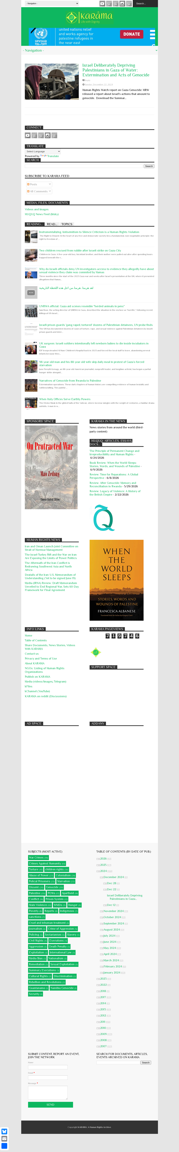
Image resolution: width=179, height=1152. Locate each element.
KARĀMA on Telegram (129, 3)
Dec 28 (112, 883)
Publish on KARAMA (37, 676)
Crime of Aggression (61, 928)
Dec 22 (112, 889)
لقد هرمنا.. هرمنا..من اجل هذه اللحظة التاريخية (66, 288)
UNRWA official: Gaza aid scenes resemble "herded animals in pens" (82, 306)
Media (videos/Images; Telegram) (45, 681)
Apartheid (68, 893)
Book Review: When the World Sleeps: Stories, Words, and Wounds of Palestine (115, 464)
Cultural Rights (38, 976)
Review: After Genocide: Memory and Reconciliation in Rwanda (113, 484)
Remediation (37, 964)
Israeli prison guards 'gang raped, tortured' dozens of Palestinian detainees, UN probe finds (96, 325)
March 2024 (112, 960)
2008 (103, 1040)
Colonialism (63, 875)
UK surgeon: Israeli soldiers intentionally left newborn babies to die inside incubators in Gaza (94, 345)
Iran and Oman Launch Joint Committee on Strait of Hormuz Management (51, 548)
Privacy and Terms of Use (41, 658)
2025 (103, 865)
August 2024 (112, 929)
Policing (34, 934)
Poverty (33, 911)
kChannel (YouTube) (37, 691)
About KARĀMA (34, 663)
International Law (61, 952)
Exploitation (36, 952)
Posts (32, 184)
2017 (103, 997)
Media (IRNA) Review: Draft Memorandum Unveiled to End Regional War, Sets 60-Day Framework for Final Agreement (52, 586)
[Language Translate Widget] (43, 151)
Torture (33, 869)
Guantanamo (37, 988)
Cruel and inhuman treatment (47, 922)
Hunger (73, 905)
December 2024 (114, 877)
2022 (103, 984)
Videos (102, 3)
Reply (87, 80)
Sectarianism (53, 934)
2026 (103, 858)
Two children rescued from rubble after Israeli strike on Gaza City (80, 250)
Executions (56, 940)
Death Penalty (58, 946)
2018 (103, 991)
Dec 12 (111, 905)
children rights (54, 869)
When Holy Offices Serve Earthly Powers (64, 399)
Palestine (34, 893)
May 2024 (110, 948)
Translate (49, 156)
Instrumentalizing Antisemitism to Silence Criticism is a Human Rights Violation (89, 232)
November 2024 (114, 911)
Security (34, 994)
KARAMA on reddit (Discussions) (46, 696)
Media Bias (36, 958)
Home (28, 635)
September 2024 (114, 923)
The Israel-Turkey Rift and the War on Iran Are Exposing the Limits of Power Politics (51, 556)
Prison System (55, 899)
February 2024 (113, 966)
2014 (103, 1003)
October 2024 (113, 917)
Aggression (36, 946)
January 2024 (112, 972)
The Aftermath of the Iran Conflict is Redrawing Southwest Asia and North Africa (48, 566)
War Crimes (36, 857)
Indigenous (67, 911)
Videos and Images (37, 209)
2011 (103, 1021)
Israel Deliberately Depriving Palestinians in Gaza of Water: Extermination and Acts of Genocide (115, 70)
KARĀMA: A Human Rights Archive (94, 1127)
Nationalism (55, 958)
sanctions (35, 917)
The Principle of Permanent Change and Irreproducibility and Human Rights (114, 452)
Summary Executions (42, 970)
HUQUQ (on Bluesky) (109, 3)
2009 (103, 1034)
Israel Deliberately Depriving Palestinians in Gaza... (124, 897)
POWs (51, 893)
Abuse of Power (39, 875)
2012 (103, 1015)
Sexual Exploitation (62, 964)
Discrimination (63, 976)
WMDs (58, 905)
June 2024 (110, 941)
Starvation (63, 881)
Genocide (52, 887)
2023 (103, 978)
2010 (103, 1028)
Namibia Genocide (62, 988)
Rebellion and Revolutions (45, 982)
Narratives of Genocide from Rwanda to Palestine (70, 380)
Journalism (35, 928)
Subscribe (116, 3)
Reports (49, 911)
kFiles (28, 686)
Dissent (34, 887)
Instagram (122, 3)
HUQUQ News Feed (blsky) (42, 214)
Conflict (34, 899)
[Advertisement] (117, 693)
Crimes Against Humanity (45, 863)
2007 (103, 1046)
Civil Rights (36, 940)
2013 (103, 1009)
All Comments (37, 191)
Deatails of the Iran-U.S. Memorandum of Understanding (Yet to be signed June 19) (50, 576)
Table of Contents (36, 640)
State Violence (38, 905)
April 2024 (110, 954)
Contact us (32, 653)
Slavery (71, 934)
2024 (103, 871)
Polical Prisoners (39, 881)
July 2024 (110, 935)
